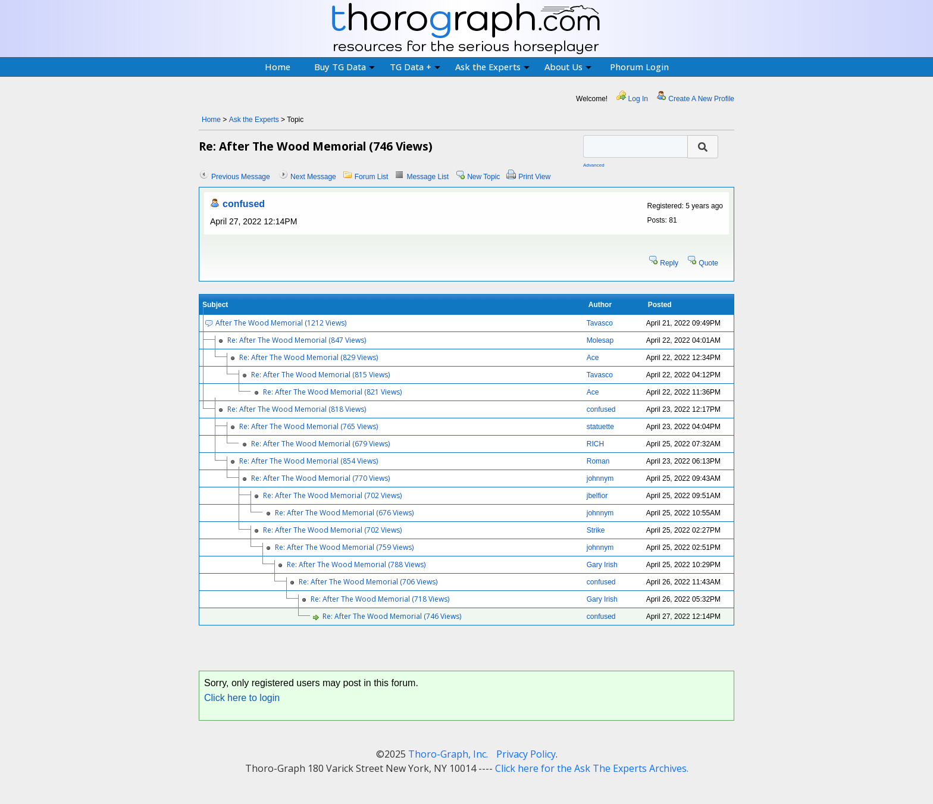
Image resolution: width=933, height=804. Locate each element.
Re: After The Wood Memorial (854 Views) (308, 461)
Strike (596, 530)
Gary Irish (602, 565)
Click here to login (242, 698)
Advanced (594, 165)
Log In (638, 99)
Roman (598, 461)
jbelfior (597, 496)
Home (277, 67)
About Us (567, 67)
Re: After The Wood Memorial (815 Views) (320, 375)
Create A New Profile (701, 99)
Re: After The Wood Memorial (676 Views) (344, 513)
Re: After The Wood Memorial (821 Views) (332, 392)
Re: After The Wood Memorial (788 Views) (356, 564)
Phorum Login (639, 67)
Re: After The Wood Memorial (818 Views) (296, 409)
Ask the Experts (492, 67)
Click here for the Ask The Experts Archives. (591, 768)
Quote (708, 263)
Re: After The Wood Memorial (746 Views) (392, 616)
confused (244, 204)
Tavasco (600, 323)
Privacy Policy (526, 754)
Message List (427, 177)
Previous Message (240, 177)
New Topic (483, 177)
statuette (600, 427)
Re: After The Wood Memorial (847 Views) (296, 340)
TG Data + (415, 67)
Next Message (313, 177)
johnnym (600, 478)
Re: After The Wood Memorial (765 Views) (308, 426)
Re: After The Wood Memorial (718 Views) (380, 599)
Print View (534, 177)
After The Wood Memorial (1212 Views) (280, 323)
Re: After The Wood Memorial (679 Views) (320, 444)
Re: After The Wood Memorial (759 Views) (344, 547)
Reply (669, 263)
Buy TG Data (344, 67)
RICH (595, 444)
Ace (593, 357)
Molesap (600, 340)
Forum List (372, 177)
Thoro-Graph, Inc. (448, 754)
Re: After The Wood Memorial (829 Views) (308, 357)
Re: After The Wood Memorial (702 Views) (332, 495)
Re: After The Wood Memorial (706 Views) (368, 582)
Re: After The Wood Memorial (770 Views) (320, 478)
